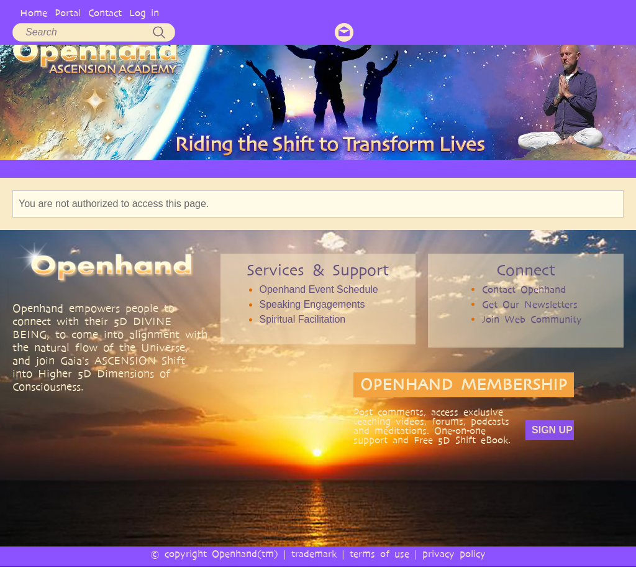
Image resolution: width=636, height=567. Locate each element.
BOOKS (396, 168)
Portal (68, 13)
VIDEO (314, 168)
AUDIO (355, 168)
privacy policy (454, 554)
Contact (105, 13)
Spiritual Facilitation (302, 319)
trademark (314, 554)
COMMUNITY (450, 168)
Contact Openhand (524, 289)
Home (33, 13)
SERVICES (217, 168)
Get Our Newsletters (530, 304)
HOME (46, 168)
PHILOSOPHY (159, 168)
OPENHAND (96, 168)
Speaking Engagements (312, 304)
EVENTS (505, 168)
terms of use (379, 554)
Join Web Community (532, 319)
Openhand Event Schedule (318, 289)
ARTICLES (268, 168)
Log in (144, 13)
